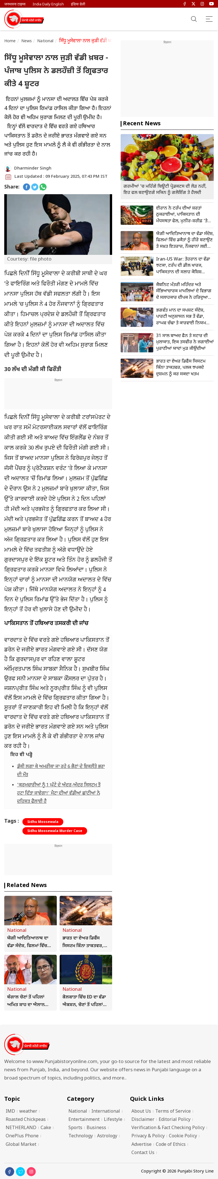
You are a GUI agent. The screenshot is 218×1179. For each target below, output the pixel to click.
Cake (46, 1128)
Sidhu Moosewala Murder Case (54, 831)
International (105, 1112)
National (45, 41)
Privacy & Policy (148, 1136)
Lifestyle (113, 1120)
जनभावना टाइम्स (15, 4)
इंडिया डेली (78, 4)
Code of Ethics (171, 1145)
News (26, 41)
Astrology (107, 1136)
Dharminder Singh (32, 168)
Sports (75, 1128)
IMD (10, 1112)
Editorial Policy (174, 1120)
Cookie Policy (183, 1136)
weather (28, 1112)
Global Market (21, 1145)
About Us (141, 1112)
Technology (80, 1136)
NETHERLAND (21, 1128)
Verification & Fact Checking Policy (168, 1128)
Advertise (141, 1145)
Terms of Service (173, 1112)
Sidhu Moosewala (42, 822)
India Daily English (48, 4)
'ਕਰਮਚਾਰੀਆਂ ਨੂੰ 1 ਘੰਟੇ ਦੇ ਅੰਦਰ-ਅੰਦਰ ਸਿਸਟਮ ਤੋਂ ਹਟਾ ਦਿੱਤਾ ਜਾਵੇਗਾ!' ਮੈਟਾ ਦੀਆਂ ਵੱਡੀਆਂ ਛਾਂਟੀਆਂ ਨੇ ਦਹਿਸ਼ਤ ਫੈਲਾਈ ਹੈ (58, 793)
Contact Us (142, 1153)
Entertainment (84, 1120)
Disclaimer (142, 1120)
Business (96, 1128)
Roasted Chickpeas (26, 1120)
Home (10, 41)
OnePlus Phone (22, 1136)
